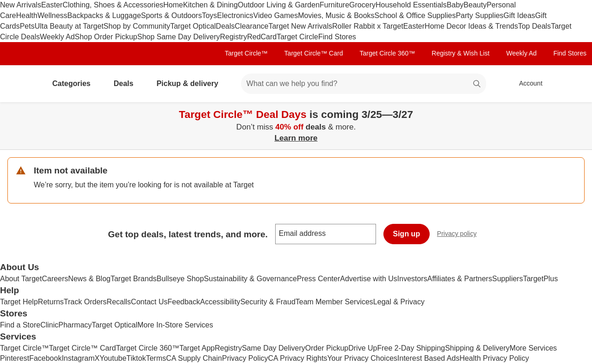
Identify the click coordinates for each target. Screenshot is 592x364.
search (477, 84)
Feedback (183, 302)
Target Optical (193, 26)
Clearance (252, 26)
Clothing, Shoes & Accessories (112, 5)
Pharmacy (75, 325)
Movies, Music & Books (336, 15)
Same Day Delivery (273, 348)
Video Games (275, 15)
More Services (533, 348)
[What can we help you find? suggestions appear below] (363, 84)
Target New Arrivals (300, 26)
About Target (21, 279)
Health (26, 15)
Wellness (52, 15)
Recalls (119, 302)
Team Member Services (334, 302)
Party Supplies (479, 15)
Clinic (49, 325)
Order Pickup (326, 348)
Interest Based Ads (428, 358)
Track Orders (85, 302)
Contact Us (149, 302)
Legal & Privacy (399, 302)
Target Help (19, 302)
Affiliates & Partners (459, 279)
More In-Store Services (175, 325)
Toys (209, 15)
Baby (455, 5)
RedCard (262, 37)
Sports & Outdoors (171, 15)
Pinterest (14, 358)
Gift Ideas (519, 15)
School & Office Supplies (415, 15)
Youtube (112, 358)
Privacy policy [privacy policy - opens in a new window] (460, 235)
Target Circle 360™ (387, 53)
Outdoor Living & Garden (279, 5)
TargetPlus (540, 279)
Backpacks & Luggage (104, 15)
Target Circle (297, 37)
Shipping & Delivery (477, 348)
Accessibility (220, 302)
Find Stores (337, 37)
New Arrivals (20, 5)
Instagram (78, 358)
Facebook (45, 358)
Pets (27, 26)
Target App (197, 348)
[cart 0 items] (572, 84)
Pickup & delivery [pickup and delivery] (190, 83)
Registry (233, 37)
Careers (55, 279)
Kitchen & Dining (210, 5)
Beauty (475, 5)
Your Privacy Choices (362, 358)
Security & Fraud (268, 302)
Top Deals (534, 26)
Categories (75, 83)
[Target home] (20, 84)
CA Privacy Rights (297, 358)
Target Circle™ (246, 53)
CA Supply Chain (194, 358)
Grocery (362, 5)
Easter (51, 5)
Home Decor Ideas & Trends (471, 26)
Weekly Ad (57, 37)
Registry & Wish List (460, 53)
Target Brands (134, 279)
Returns (51, 302)
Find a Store (20, 325)
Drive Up (362, 348)
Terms (156, 358)
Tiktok (136, 358)
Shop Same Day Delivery (178, 37)
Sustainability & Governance (250, 279)
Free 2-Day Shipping (411, 348)
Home (173, 5)
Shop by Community (137, 26)
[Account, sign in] (526, 84)
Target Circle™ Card (313, 53)
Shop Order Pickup (106, 37)
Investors (412, 279)
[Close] (579, 113)
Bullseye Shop (180, 279)
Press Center (318, 279)
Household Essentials (411, 5)
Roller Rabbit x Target (367, 26)
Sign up (406, 234)
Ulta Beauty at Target (69, 26)
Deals (225, 26)
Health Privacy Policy (494, 358)
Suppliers (507, 279)
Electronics (235, 15)
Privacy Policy (245, 358)
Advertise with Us (368, 279)
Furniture (334, 5)
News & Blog (89, 279)
